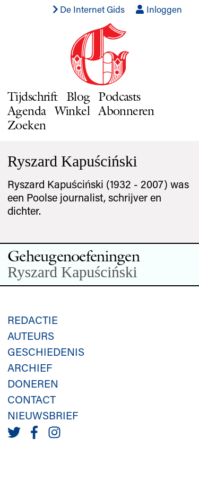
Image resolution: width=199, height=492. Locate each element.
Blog (78, 96)
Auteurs (30, 335)
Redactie (32, 320)
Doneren (32, 383)
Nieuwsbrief (42, 415)
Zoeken (26, 125)
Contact (31, 399)
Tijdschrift (32, 96)
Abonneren (126, 110)
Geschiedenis (45, 351)
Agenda (26, 110)
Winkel (72, 110)
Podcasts (119, 96)
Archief (29, 367)
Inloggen (158, 9)
